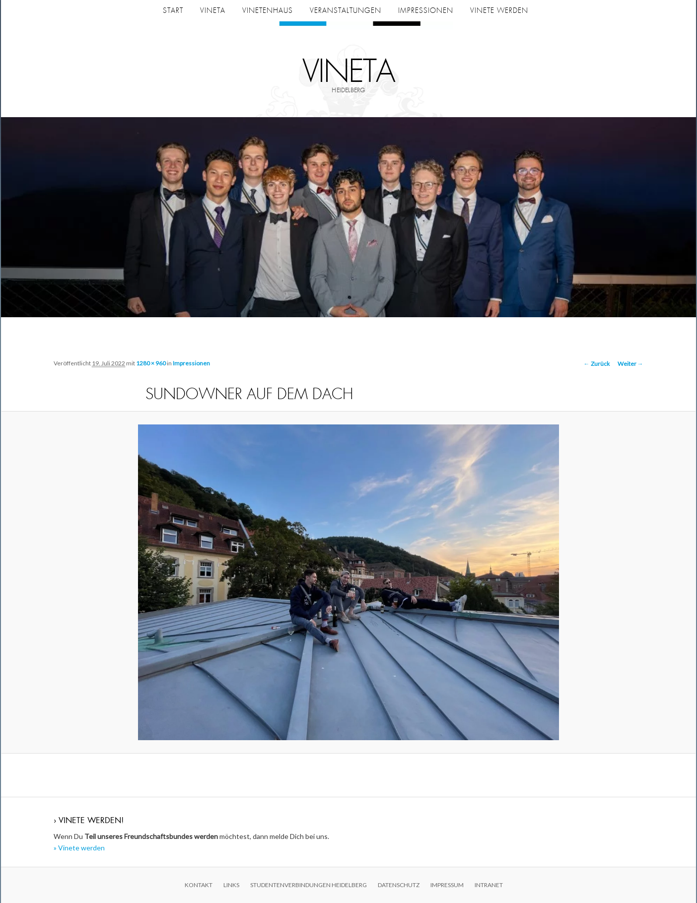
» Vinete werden (79, 847)
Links (231, 885)
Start (173, 10)
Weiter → (630, 363)
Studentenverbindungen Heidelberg (308, 885)
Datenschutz (398, 885)
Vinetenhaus (267, 10)
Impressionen (425, 10)
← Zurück (597, 363)
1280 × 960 (151, 363)
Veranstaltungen (345, 10)
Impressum (447, 885)
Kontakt (198, 885)
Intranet (489, 885)
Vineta (348, 72)
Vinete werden (499, 10)
